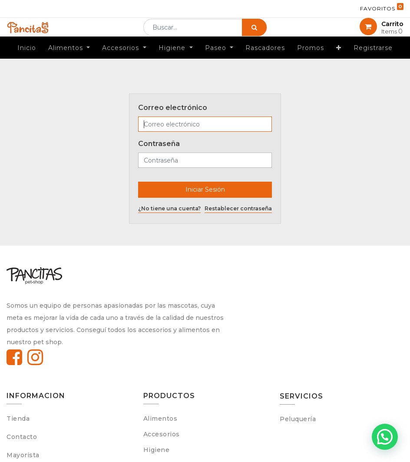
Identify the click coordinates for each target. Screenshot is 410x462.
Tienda (18, 418)
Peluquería (298, 419)
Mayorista (23, 455)
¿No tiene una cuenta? (169, 208)
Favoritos (381, 7)
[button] (338, 61)
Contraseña (159, 144)
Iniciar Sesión (205, 189)
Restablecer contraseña (238, 208)
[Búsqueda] (254, 34)
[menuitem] (27, 61)
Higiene (156, 450)
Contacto (22, 437)
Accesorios (161, 434)
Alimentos (160, 418)
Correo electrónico (172, 107)
